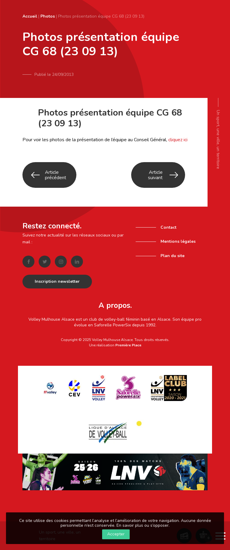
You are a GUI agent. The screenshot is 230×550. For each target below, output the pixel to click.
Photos (47, 16)
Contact (168, 227)
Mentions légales (178, 241)
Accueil (29, 16)
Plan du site (172, 256)
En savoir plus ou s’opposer (142, 525)
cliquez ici (177, 139)
